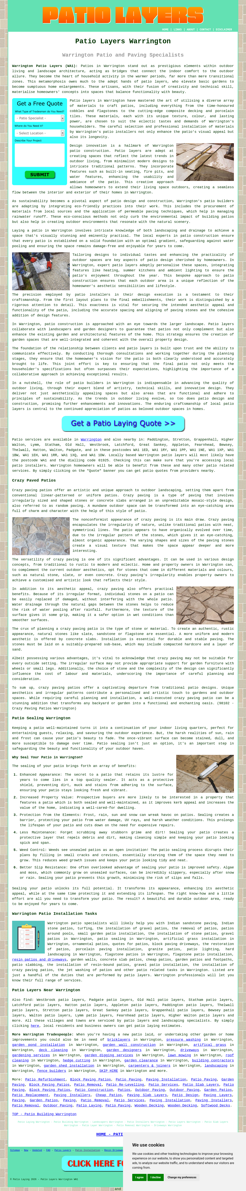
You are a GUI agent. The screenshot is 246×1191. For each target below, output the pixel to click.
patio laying (147, 1026)
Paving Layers (218, 1095)
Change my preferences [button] (182, 1177)
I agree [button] (139, 1177)
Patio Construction (94, 1090)
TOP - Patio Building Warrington (44, 1114)
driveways (189, 1050)
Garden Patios (218, 1090)
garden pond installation (38, 1045)
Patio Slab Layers (201, 1085)
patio (40, 241)
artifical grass (210, 1045)
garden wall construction (129, 1045)
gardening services (31, 1055)
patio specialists (89, 923)
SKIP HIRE (108, 1071)
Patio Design (185, 1095)
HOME (165, 29)
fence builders (51, 1071)
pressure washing (183, 1040)
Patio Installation (87, 1150)
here (35, 1026)
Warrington (91, 440)
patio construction (89, 151)
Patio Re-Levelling (125, 1085)
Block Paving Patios (90, 1079)
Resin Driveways (114, 1150)
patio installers (119, 132)
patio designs (202, 688)
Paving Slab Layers (147, 1095)
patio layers (154, 82)
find (27, 1000)
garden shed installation (69, 1066)
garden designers (123, 1050)
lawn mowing (179, 1055)
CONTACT (205, 29)
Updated (37, 1150)
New (26, 1150)
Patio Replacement (30, 1095)
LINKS (178, 29)
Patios (124, 1090)
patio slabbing (27, 965)
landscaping (215, 1066)
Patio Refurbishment (45, 1079)
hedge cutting (76, 1060)
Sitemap (15, 1150)
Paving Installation (166, 1079)
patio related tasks (157, 970)
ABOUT (191, 29)
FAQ (48, 1150)
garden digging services (109, 1055)
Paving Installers (72, 1095)
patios (124, 409)
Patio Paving (128, 1079)
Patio (17, 440)
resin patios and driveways (39, 960)
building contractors (213, 1060)
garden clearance (141, 1060)
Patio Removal (88, 1085)
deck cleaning (53, 1050)
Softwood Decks (215, 1105)
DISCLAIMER (224, 29)
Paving (18, 1100)
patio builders (219, 201)
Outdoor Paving (150, 1090)
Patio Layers (63, 1150)
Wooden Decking (149, 1105)
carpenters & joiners (149, 1066)
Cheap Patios (109, 1095)
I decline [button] (155, 1177)
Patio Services (163, 1085)
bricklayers (118, 1040)
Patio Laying (88, 1105)
